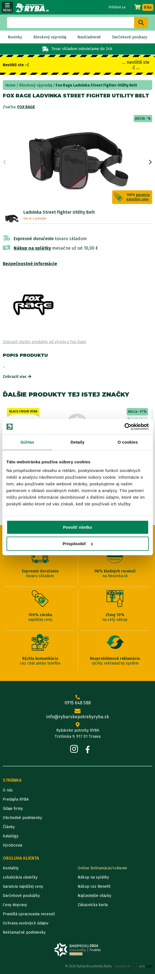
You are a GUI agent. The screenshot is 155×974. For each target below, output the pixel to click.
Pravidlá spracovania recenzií (29, 914)
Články (9, 827)
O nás (8, 790)
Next (150, 162)
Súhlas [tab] (27, 442)
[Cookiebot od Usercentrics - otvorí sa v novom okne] (124, 426)
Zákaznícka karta (93, 904)
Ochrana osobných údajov (25, 923)
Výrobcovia (12, 845)
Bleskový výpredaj (49, 37)
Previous (4, 162)
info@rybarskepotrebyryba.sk (77, 714)
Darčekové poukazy (129, 37)
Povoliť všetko (77, 527)
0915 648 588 (77, 700)
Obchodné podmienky (22, 817)
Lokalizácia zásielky (20, 877)
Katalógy (10, 836)
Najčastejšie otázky (94, 895)
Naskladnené (89, 37)
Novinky (15, 37)
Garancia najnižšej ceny (23, 886)
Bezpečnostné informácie (30, 263)
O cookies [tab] (128, 442)
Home (10, 85)
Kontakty (11, 868)
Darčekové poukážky (21, 895)
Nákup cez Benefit (94, 886)
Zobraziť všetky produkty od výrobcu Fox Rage (44, 342)
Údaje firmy (13, 808)
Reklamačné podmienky (24, 932)
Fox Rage (26, 107)
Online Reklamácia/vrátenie (102, 868)
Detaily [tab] (78, 442)
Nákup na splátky (32, 248)
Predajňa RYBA (16, 799)
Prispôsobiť (78, 543)
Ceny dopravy (15, 904)
